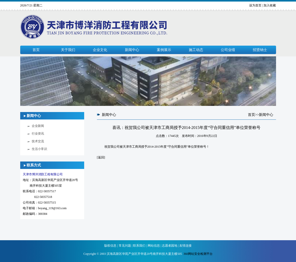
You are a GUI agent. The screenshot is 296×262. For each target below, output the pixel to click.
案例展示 (164, 50)
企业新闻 (38, 126)
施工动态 (196, 50)
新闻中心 (132, 50)
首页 (36, 50)
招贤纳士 (260, 50)
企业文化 (100, 50)
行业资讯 (38, 133)
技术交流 (38, 141)
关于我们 (68, 50)
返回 (101, 157)
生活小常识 (39, 149)
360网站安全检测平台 (198, 254)
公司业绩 (228, 50)
